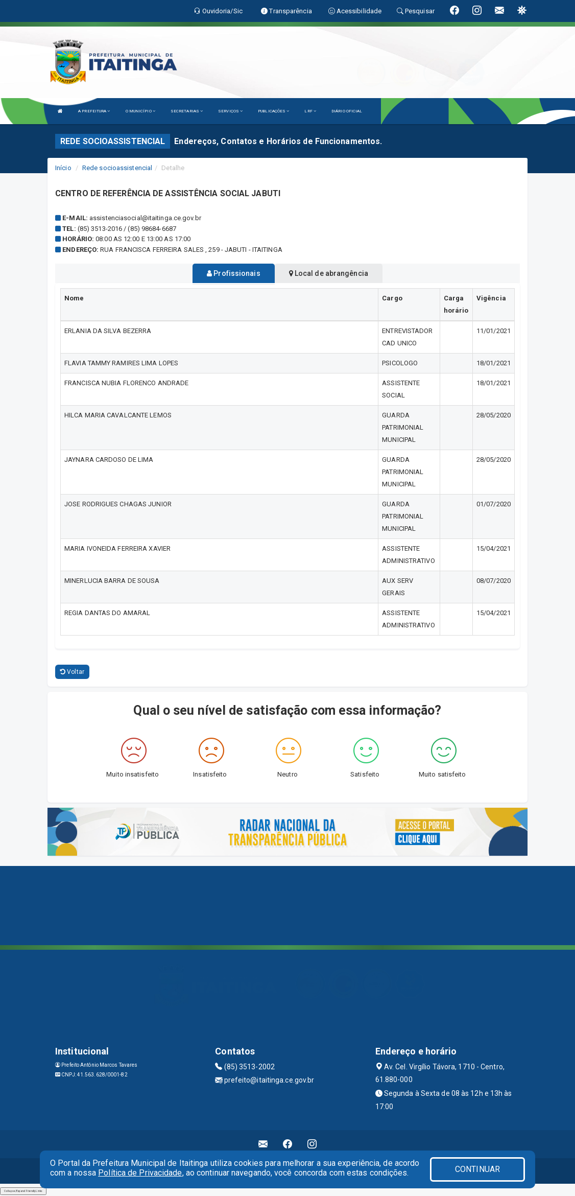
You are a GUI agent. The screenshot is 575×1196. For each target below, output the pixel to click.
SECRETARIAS (187, 111)
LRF (310, 111)
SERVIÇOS (230, 111)
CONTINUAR (477, 1169)
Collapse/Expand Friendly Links (23, 1190)
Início (63, 168)
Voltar (72, 671)
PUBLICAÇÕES (273, 111)
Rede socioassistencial (117, 168)
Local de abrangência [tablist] (328, 273)
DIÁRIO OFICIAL (346, 111)
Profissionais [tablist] (233, 273)
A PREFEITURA (94, 111)
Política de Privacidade (140, 1173)
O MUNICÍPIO (140, 111)
